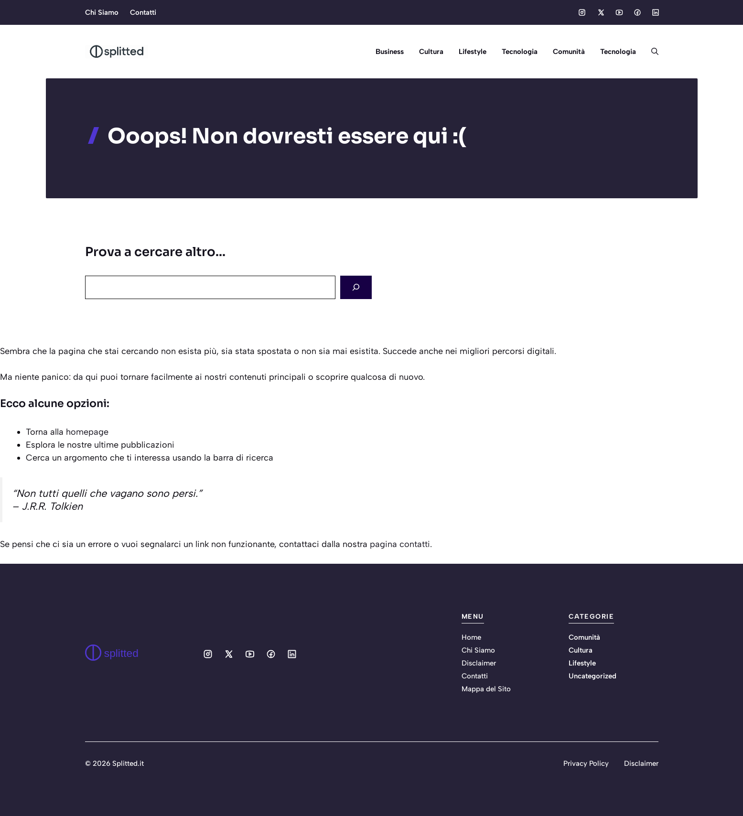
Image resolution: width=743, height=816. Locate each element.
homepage (87, 432)
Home (471, 637)
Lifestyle (472, 51)
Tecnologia (520, 51)
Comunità (569, 51)
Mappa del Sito (486, 689)
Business (390, 51)
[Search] (356, 287)
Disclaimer (479, 663)
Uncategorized (592, 676)
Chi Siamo (101, 12)
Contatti (143, 12)
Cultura (431, 51)
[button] (651, 51)
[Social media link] (582, 12)
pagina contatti (400, 544)
